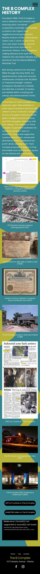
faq (19, 554)
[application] (20, 530)
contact (26, 554)
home (11, 554)
